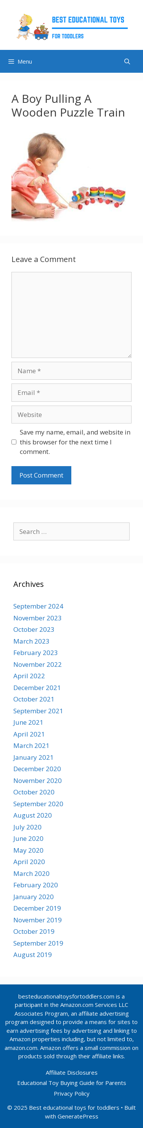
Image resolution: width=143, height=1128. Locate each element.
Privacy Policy (72, 1093)
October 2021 (34, 699)
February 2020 (35, 884)
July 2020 (27, 827)
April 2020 (29, 861)
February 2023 (35, 652)
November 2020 (37, 780)
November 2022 (37, 664)
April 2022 (29, 675)
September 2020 (38, 803)
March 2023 (31, 641)
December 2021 (37, 687)
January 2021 (33, 757)
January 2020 (33, 896)
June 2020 (28, 838)
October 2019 (34, 931)
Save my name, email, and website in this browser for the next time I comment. (75, 442)
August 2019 (32, 954)
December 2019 (37, 908)
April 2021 (29, 734)
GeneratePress (78, 1116)
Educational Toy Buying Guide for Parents (71, 1082)
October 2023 (34, 629)
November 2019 (37, 920)
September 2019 (38, 943)
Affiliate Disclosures (72, 1072)
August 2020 (32, 815)
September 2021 (38, 710)
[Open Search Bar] (127, 61)
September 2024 (38, 606)
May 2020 (28, 850)
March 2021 (31, 745)
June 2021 (28, 722)
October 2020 (34, 792)
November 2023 (37, 618)
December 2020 (37, 768)
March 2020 (31, 873)
